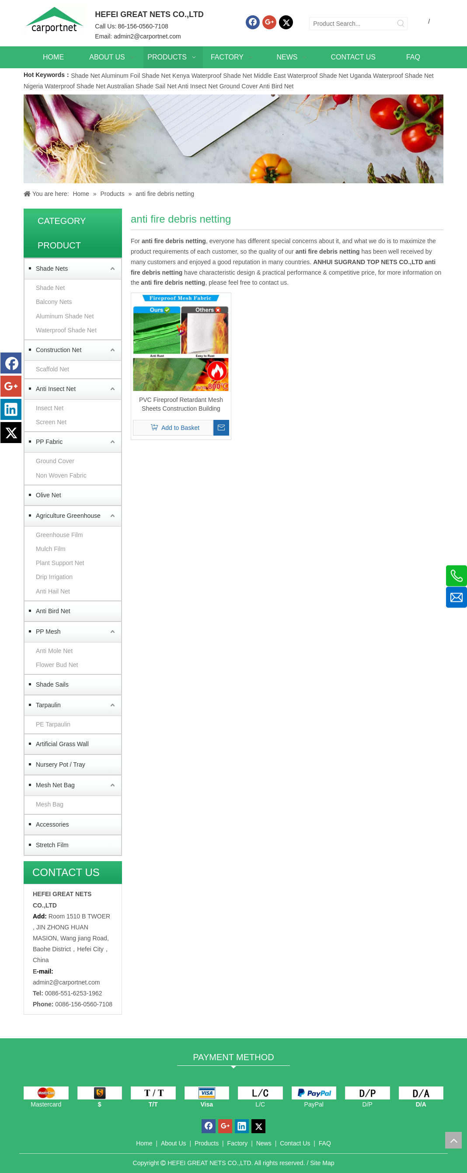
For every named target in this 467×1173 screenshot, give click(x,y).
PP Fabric (49, 441)
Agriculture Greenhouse (68, 515)
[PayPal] (314, 1093)
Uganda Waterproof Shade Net (392, 75)
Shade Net (86, 75)
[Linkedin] (10, 409)
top (453, 1140)
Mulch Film (51, 548)
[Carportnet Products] (233, 138)
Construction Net (58, 349)
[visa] (207, 1093)
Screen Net (51, 422)
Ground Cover (239, 86)
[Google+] (269, 22)
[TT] (153, 1093)
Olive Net (48, 495)
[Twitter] (286, 22)
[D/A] (421, 1093)
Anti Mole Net (54, 650)
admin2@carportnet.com (147, 36)
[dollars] (99, 1093)
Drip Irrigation (54, 576)
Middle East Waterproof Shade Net (301, 75)
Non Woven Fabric (61, 475)
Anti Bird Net (276, 86)
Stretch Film (52, 844)
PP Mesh (48, 631)
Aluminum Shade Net (65, 316)
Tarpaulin (48, 705)
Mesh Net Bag (55, 785)
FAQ (325, 1143)
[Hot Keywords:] (401, 23)
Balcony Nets (54, 301)
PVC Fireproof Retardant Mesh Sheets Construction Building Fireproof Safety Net (181, 404)
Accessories (52, 824)
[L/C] (260, 1093)
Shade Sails (52, 684)
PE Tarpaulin (53, 724)
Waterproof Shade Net (66, 330)
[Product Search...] (352, 23)
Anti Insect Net (198, 86)
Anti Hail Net (53, 591)
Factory (237, 1143)
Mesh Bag (49, 804)
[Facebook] (253, 22)
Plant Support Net (60, 562)
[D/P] (367, 1093)
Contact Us (295, 1143)
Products (207, 1143)
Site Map (322, 1162)
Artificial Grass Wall (62, 743)
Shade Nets (52, 268)
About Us (173, 1143)
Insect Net (49, 408)
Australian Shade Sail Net (142, 86)
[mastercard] (46, 1093)
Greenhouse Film (59, 534)
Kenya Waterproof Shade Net (212, 75)
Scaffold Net (52, 369)
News (264, 1143)
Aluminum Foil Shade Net (136, 75)
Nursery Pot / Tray (60, 764)
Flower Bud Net (57, 664)
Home (144, 1143)
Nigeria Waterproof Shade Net (64, 86)
